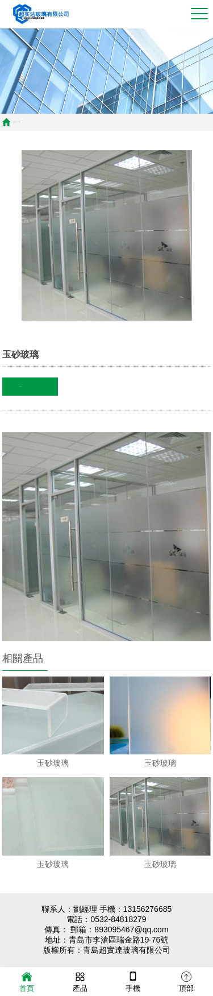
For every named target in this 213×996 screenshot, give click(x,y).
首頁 (26, 981)
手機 (133, 981)
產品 (80, 981)
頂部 (186, 981)
